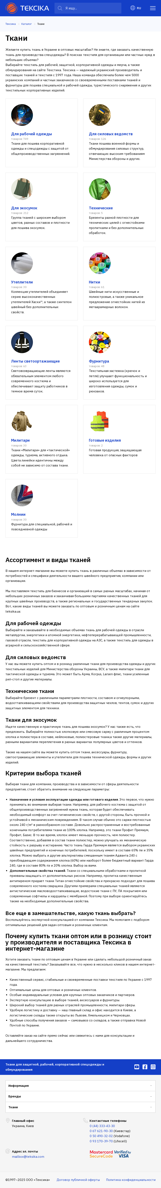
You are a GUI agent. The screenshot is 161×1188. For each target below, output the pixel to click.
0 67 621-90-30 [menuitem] (101, 1131)
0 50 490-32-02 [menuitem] (101, 1136)
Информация (18, 1086)
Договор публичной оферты (78, 1180)
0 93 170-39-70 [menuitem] (101, 1141)
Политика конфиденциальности (131, 1180)
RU (135, 8)
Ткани (13, 1107)
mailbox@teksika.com (28, 1157)
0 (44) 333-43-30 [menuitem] (102, 1126)
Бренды (14, 1096)
